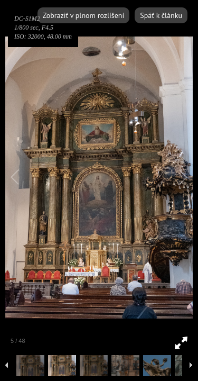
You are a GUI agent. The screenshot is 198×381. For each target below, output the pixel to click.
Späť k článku (161, 15)
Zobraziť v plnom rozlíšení (83, 15)
